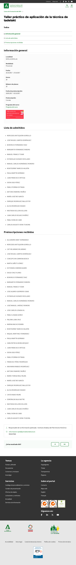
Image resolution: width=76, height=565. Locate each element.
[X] (68, 1)
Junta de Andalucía (7, 5)
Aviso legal (19, 542)
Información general (12, 34)
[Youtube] (72, 1)
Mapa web (55, 1)
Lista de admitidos (11, 38)
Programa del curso (12, 107)
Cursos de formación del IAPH (12, 11)
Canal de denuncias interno (33, 542)
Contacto (48, 1)
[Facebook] (63, 1)
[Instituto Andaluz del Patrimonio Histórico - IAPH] (47, 515)
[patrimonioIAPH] (41, 515)
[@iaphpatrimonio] (52, 515)
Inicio (23, 5)
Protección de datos (64, 542)
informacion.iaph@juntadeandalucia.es (22, 432)
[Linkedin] (66, 1)
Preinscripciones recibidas (14, 42)
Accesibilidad (9, 542)
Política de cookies (50, 542)
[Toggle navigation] (72, 6)
